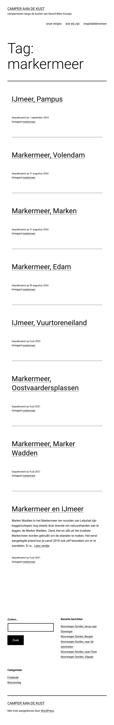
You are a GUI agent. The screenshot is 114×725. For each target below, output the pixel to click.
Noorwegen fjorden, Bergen (77, 636)
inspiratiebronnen (95, 23)
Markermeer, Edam (41, 267)
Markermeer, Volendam (48, 155)
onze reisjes (54, 23)
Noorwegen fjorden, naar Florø (79, 651)
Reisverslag (14, 682)
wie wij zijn (72, 23)
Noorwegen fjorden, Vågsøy (77, 656)
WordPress (47, 710)
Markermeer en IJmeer (48, 509)
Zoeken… (12, 619)
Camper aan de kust (26, 9)
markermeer (29, 121)
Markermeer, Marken (44, 211)
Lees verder (42, 546)
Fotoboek (13, 677)
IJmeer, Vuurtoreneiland (49, 323)
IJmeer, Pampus (37, 99)
